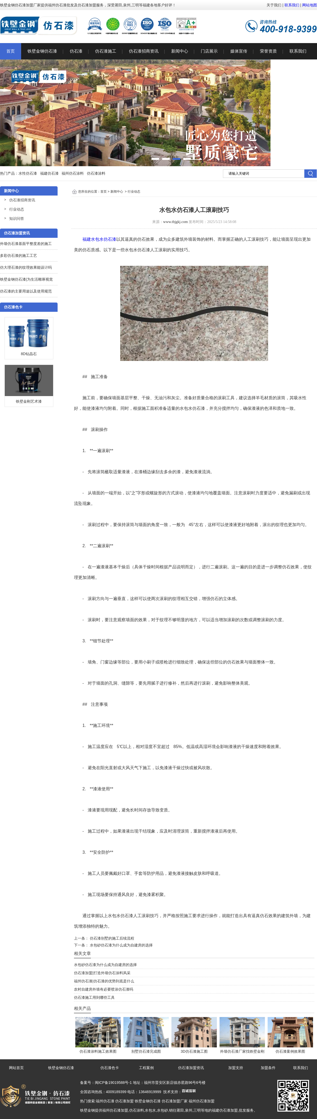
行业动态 (16, 209)
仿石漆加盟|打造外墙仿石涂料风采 (102, 973)
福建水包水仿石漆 (99, 239)
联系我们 (292, 5)
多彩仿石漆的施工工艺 (18, 255)
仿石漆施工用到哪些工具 (94, 997)
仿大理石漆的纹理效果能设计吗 (26, 267)
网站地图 (309, 5)
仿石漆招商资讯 (143, 51)
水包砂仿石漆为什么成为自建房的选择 (121, 945)
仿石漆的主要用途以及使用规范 (26, 291)
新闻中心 (179, 51)
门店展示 (209, 51)
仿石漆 (76, 51)
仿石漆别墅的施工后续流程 (111, 938)
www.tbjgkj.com (175, 222)
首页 (10, 51)
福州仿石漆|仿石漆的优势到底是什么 (104, 981)
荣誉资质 (268, 51)
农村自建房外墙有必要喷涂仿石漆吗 (103, 989)
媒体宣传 (238, 51)
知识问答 (16, 218)
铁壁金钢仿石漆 (42, 51)
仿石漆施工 (105, 51)
